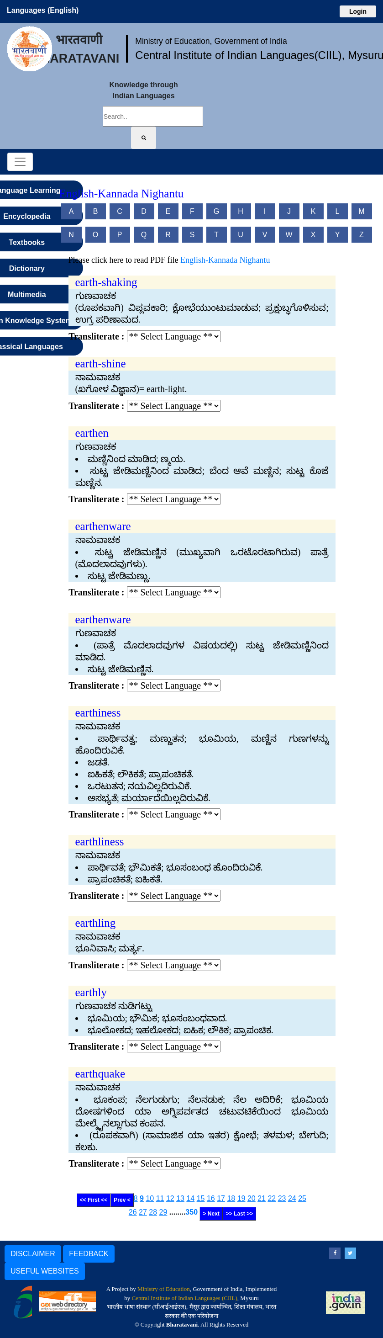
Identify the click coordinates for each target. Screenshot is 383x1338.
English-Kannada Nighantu (225, 260)
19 (241, 1198)
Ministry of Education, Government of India (211, 41)
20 (251, 1198)
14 (190, 1198)
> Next (211, 1214)
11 (160, 1198)
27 (143, 1212)
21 (261, 1198)
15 (201, 1198)
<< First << (94, 1200)
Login (358, 11)
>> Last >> (239, 1214)
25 (302, 1198)
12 (170, 1198)
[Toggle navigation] (20, 162)
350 (191, 1212)
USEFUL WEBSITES (44, 1271)
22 (272, 1198)
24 (292, 1198)
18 (231, 1198)
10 (150, 1198)
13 (180, 1198)
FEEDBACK (88, 1254)
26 (133, 1212)
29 (163, 1212)
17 (221, 1198)
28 (153, 1212)
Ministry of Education (163, 1288)
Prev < (122, 1200)
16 (211, 1198)
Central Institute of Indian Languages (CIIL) (184, 1298)
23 (282, 1198)
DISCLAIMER (32, 1254)
